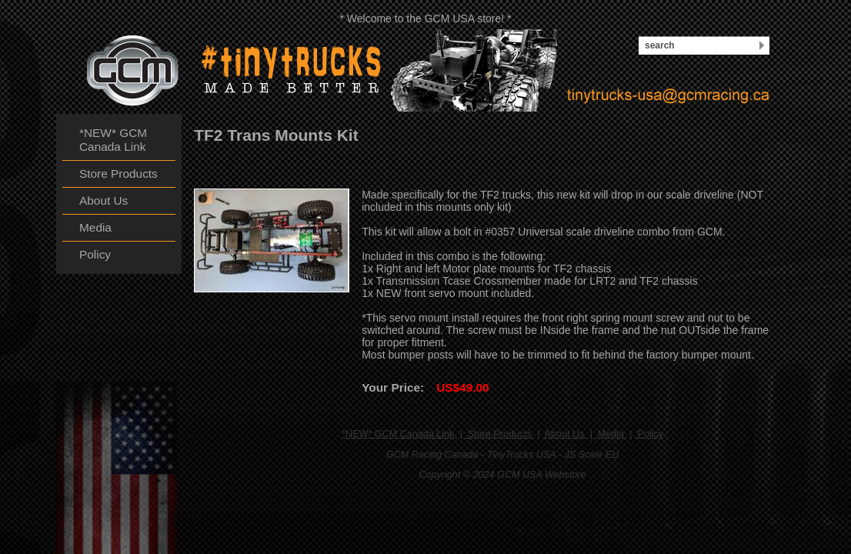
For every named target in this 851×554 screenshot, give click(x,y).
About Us (564, 434)
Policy (649, 434)
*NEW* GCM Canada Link (399, 434)
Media (610, 434)
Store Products (499, 434)
